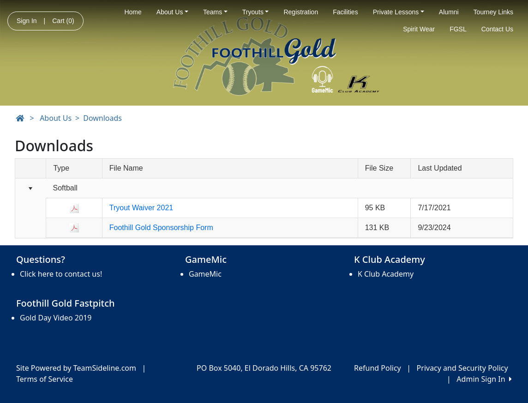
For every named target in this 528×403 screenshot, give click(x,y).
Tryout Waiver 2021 (141, 208)
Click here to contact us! (61, 274)
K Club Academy (386, 274)
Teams (215, 12)
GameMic (205, 274)
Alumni (449, 12)
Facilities (345, 12)
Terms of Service (44, 379)
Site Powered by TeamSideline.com (76, 368)
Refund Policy (377, 368)
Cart (63, 20)
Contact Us (497, 29)
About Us (172, 12)
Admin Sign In (484, 379)
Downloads (102, 118)
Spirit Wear (419, 29)
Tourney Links (493, 12)
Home (132, 12)
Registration (300, 12)
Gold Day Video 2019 (55, 318)
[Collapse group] (30, 188)
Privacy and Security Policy (462, 368)
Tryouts (255, 12)
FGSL (458, 29)
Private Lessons (398, 12)
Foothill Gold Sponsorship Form (161, 227)
